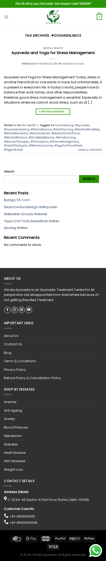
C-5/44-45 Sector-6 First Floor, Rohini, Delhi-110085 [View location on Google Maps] (48, 500)
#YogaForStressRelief (68, 145)
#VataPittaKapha (16, 145)
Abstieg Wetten (16, 228)
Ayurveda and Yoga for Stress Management (53, 52)
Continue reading (53, 112)
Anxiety (9, 419)
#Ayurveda (82, 125)
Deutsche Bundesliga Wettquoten (30, 207)
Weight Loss (13, 469)
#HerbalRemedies (16, 133)
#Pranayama (40, 141)
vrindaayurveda (73, 63)
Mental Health (53, 48)
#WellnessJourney (41, 145)
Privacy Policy (15, 369)
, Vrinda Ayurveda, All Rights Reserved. (58, 555)
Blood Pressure (16, 427)
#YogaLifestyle (13, 149)
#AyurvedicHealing (16, 129)
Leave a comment (90, 149)
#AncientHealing (62, 125)
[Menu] (6, 16)
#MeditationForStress (65, 133)
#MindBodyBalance (41, 137)
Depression (13, 436)
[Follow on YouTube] (29, 310)
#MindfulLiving (66, 137)
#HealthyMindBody (87, 129)
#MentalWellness (15, 137)
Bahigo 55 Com (17, 200)
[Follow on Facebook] (7, 310)
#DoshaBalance (41, 129)
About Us (11, 336)
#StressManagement (64, 141)
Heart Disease (14, 452)
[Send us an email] (21, 310)
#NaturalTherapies (16, 141)
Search (9, 172)
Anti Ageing (13, 410)
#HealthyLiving (63, 129)
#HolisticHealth (40, 133)
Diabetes (11, 444)
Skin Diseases (14, 461)
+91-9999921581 (22, 516)
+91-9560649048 (23, 522)
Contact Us (13, 344)
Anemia (10, 402)
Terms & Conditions (20, 361)
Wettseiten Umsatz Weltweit (25, 214)
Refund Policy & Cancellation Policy (32, 378)
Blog (7, 352)
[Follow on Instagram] (14, 310)
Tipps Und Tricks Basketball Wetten (31, 221)
